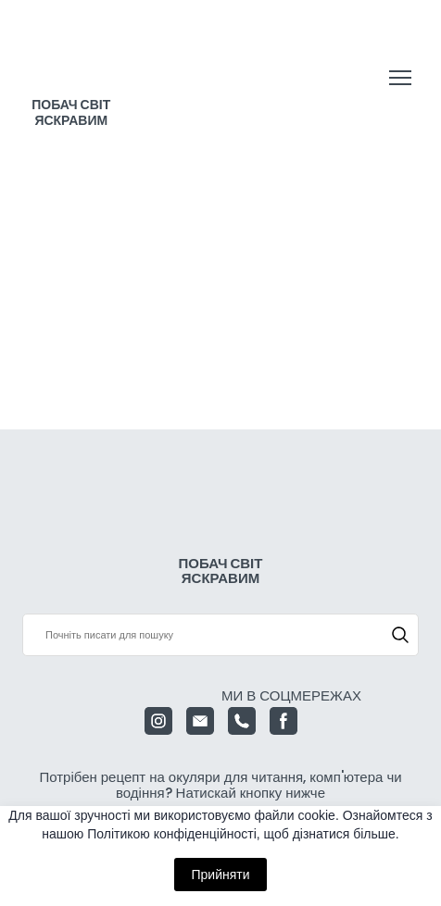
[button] (400, 635)
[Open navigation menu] (400, 77)
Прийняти (220, 874)
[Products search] (220, 635)
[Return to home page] (71, 60)
